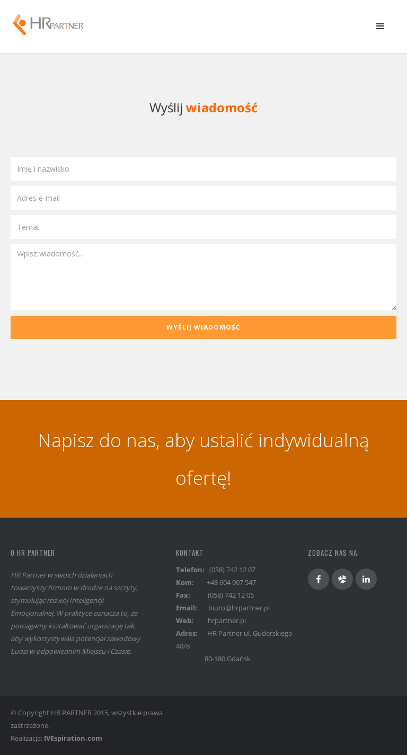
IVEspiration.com (73, 738)
